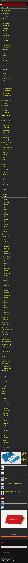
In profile (3, 71)
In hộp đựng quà (5, 263)
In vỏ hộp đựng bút (5, 231)
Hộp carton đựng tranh (6, 339)
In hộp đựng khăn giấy (6, 266)
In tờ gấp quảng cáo (6, 128)
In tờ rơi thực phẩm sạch (7, 144)
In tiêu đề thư (4, 55)
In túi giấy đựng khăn (6, 105)
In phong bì (4, 53)
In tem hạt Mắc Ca (5, 437)
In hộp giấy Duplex (5, 217)
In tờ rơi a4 (4, 161)
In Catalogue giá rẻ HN (6, 30)
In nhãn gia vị (4, 400)
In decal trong (4, 384)
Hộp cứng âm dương (5, 234)
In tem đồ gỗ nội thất (5, 420)
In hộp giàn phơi (4, 265)
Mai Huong (4, 541)
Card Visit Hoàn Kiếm (6, 20)
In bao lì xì (3, 182)
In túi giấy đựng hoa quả (7, 102)
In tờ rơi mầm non (6, 117)
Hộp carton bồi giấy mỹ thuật (7, 329)
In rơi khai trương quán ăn (7, 139)
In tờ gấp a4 (5, 166)
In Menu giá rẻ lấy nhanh (6, 45)
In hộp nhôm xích (5, 275)
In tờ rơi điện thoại (6, 132)
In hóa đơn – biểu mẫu (6, 62)
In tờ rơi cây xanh (6, 145)
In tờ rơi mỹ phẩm (6, 137)
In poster (3, 75)
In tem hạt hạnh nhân (5, 430)
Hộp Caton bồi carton (5, 324)
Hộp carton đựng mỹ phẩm (6, 342)
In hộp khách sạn (5, 241)
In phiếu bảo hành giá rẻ (6, 42)
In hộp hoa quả (4, 199)
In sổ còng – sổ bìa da (6, 63)
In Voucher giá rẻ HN (5, 28)
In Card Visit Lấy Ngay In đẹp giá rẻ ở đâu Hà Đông (12, 481)
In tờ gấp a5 (5, 164)
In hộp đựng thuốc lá (5, 309)
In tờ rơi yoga (5, 154)
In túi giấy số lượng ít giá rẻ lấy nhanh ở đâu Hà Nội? (13, 495)
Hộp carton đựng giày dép (6, 344)
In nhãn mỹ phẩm (5, 401)
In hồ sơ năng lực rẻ (5, 35)
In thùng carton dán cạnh (6, 366)
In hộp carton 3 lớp (5, 243)
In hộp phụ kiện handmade (6, 297)
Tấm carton (4, 356)
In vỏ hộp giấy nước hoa (6, 261)
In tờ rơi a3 (4, 162)
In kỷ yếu (3, 177)
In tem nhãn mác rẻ (5, 47)
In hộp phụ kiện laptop (6, 295)
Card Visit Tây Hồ (6, 18)
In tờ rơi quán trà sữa (6, 149)
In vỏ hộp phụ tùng (5, 226)
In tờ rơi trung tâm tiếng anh (7, 142)
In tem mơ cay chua (5, 442)
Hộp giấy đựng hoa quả (6, 351)
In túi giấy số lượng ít (6, 113)
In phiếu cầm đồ (4, 189)
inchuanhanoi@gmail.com (8, 554)
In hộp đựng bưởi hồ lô (6, 204)
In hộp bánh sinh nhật (5, 202)
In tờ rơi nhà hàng (6, 122)
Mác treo (3, 393)
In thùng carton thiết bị (6, 256)
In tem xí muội (4, 440)
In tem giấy (4, 398)
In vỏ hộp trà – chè (5, 224)
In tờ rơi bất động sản (6, 120)
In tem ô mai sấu (5, 415)
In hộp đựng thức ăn (5, 246)
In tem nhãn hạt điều (5, 408)
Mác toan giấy (4, 391)
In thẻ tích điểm (4, 175)
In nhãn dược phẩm (5, 403)
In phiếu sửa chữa (5, 186)
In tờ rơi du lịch (5, 152)
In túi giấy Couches (6, 108)
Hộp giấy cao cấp (5, 315)
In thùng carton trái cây (6, 253)
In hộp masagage (5, 214)
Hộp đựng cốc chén (5, 358)
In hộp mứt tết (4, 288)
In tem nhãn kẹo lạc (5, 410)
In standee (3, 80)
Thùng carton (4, 238)
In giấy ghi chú (4, 58)
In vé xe (3, 192)
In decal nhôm (4, 379)
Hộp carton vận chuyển (6, 336)
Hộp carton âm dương (5, 331)
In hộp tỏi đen (4, 212)
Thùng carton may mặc (6, 349)
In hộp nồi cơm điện (5, 278)
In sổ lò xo (3, 65)
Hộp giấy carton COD (5, 337)
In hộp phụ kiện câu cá (6, 290)
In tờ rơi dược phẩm (6, 135)
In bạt (3, 85)
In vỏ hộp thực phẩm (5, 222)
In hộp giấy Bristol (5, 219)
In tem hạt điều (4, 435)
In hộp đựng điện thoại (6, 310)
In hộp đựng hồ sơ (5, 304)
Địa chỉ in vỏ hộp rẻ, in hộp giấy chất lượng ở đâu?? (13, 486)
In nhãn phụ (4, 374)
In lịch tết (3, 179)
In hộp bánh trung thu (5, 287)
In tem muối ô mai (5, 411)
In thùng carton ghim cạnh (6, 368)
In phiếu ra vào (4, 187)
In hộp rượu (4, 211)
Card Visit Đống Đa (6, 25)
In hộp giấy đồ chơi (5, 260)
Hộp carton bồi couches (6, 327)
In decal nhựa (4, 378)
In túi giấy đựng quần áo (7, 90)
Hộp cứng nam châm (5, 236)
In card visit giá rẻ (6, 10)
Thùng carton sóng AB (6, 322)
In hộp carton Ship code (6, 258)
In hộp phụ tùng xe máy (6, 273)
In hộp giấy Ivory (5, 221)
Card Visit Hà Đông (6, 13)
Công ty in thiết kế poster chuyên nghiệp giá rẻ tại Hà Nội (13, 499)
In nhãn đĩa (4, 67)
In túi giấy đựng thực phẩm (7, 88)
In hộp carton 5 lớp (5, 244)
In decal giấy (4, 376)
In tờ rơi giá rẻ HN (5, 33)
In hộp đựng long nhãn (6, 285)
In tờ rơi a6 (4, 157)
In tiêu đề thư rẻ (4, 37)
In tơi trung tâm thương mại (7, 140)
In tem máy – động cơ (5, 445)
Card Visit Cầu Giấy (6, 15)
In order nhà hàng (5, 174)
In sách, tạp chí (4, 194)
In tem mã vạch (4, 396)
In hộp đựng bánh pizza (6, 239)
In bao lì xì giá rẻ (5, 40)
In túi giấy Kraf (5, 107)
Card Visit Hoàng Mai (6, 21)
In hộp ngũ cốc (4, 283)
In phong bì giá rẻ (5, 38)
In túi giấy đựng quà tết (7, 95)
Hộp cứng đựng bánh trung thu (7, 233)
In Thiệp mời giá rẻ (5, 43)
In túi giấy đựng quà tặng (7, 103)
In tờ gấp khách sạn (6, 130)
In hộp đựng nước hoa (6, 314)
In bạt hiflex (4, 83)
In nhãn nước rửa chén (6, 406)
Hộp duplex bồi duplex (6, 332)
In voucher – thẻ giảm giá (6, 78)
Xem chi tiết (15, 458)
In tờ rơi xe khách (6, 150)
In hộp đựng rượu (5, 282)
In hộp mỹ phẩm (4, 209)
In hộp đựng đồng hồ (5, 312)
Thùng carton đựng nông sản (7, 346)
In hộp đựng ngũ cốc (5, 268)
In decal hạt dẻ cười (5, 433)
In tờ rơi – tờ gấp (6, 115)
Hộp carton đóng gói (5, 334)
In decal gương (4, 381)
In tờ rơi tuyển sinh (6, 118)
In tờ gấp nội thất (6, 127)
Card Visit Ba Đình (6, 23)
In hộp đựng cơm (5, 302)
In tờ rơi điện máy (6, 123)
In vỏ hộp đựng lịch (5, 229)
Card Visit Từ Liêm (6, 16)
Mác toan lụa (4, 389)
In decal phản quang (5, 428)
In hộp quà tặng (4, 216)
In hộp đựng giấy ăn (5, 270)
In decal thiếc (4, 383)
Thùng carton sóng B (5, 319)
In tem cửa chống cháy (6, 418)
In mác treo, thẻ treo (5, 447)
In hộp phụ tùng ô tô (5, 293)
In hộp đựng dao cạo (5, 305)
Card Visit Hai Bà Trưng (7, 26)
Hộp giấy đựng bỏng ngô (6, 359)
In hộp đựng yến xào (5, 248)
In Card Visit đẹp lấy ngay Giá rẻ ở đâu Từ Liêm (12, 466)
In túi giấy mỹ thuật (6, 112)
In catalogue (4, 73)
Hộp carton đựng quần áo (6, 341)
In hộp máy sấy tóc (5, 280)
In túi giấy (4, 87)
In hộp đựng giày (5, 200)
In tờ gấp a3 (5, 167)
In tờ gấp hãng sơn (6, 125)
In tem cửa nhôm (5, 422)
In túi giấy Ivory (5, 110)
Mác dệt (3, 388)
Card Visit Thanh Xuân (6, 11)
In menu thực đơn (5, 172)
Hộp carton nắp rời (5, 363)
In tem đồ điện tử (5, 423)
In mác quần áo (4, 386)
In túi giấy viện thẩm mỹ (7, 98)
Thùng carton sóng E (5, 317)
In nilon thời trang (5, 184)
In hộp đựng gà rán (5, 300)
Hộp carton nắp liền (5, 364)
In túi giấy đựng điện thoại (7, 100)
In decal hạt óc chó (5, 432)
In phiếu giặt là (4, 191)
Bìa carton (3, 354)
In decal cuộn (4, 425)
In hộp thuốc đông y (5, 251)
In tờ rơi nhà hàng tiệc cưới (7, 147)
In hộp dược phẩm (5, 207)
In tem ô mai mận (5, 413)
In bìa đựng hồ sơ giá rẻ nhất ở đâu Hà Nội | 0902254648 (13, 478)
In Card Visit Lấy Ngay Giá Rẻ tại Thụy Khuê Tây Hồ (12, 491)
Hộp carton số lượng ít (6, 353)
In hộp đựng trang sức (6, 292)
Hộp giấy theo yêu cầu (6, 361)
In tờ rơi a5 (4, 159)
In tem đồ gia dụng (5, 427)
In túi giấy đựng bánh (6, 93)
